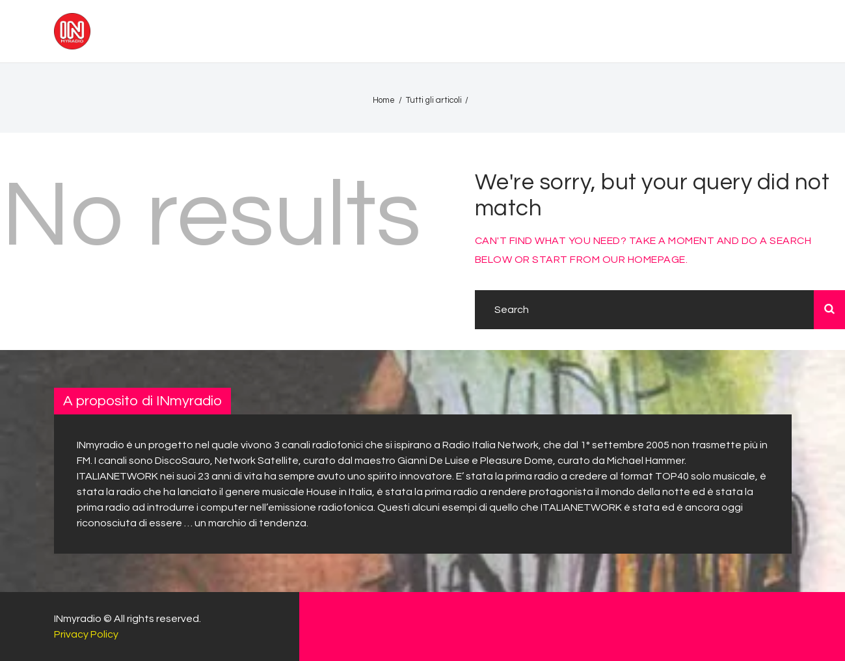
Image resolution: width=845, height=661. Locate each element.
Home (384, 100)
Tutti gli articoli (434, 100)
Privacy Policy (86, 634)
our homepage (644, 259)
